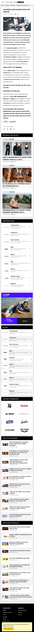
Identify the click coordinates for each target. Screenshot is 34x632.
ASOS (11, 96)
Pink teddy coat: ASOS (20, 85)
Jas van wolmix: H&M (13, 115)
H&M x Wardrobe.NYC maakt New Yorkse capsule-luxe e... (17, 158)
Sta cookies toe (8, 628)
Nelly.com (6, 98)
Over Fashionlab (22, 610)
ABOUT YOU (6, 621)
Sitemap (20, 612)
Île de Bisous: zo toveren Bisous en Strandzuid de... (17, 185)
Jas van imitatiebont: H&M (10, 109)
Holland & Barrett (7, 612)
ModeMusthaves (22, 96)
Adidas (4, 610)
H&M (15, 96)
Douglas (5, 617)
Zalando (13, 98)
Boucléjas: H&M (14, 113)
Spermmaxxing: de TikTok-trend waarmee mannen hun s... (17, 211)
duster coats (11, 70)
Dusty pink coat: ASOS (8, 85)
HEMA (4, 619)
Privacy (20, 614)
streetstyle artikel (11, 48)
